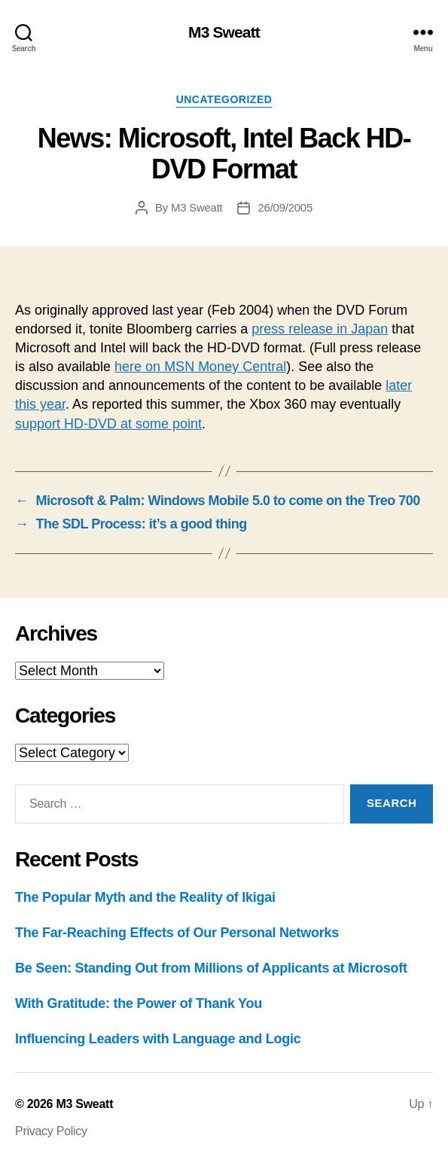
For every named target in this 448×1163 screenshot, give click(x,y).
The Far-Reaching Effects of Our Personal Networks (177, 932)
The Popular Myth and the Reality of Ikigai (145, 897)
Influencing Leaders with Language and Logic (157, 1038)
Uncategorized (224, 99)
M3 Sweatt (224, 32)
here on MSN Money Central (200, 366)
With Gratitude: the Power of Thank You (138, 1003)
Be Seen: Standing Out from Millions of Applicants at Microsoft (211, 968)
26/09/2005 (285, 207)
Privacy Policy (51, 1131)
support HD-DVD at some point (108, 423)
